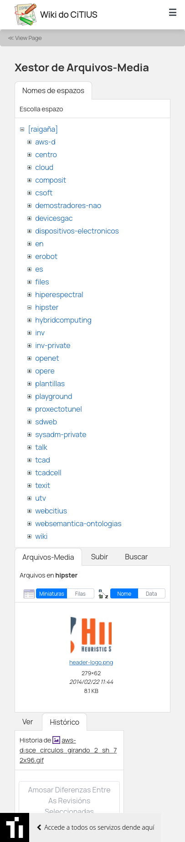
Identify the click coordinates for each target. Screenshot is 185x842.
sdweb (46, 422)
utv (40, 498)
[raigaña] (43, 129)
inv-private (52, 345)
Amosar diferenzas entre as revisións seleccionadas (69, 801)
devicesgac (53, 218)
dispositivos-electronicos (76, 231)
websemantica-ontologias (78, 523)
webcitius (51, 511)
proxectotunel (58, 409)
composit (50, 180)
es (39, 269)
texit (42, 485)
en (39, 244)
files (42, 282)
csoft (43, 193)
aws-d (45, 142)
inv (40, 333)
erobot (46, 256)
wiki (41, 536)
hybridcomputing (63, 320)
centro (46, 154)
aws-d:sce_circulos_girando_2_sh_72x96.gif (68, 750)
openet (47, 358)
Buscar (136, 557)
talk (41, 447)
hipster (46, 307)
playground (53, 396)
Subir (99, 557)
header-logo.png (91, 662)
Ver (27, 722)
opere (44, 371)
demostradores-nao (68, 205)
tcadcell (48, 473)
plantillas (50, 384)
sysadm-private (60, 434)
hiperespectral (59, 294)
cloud (44, 167)
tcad (42, 460)
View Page (28, 38)
